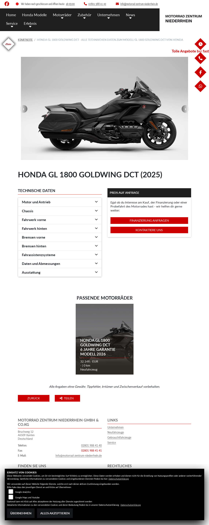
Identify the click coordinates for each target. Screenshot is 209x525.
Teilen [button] (67, 398)
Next (185, 109)
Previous (23, 109)
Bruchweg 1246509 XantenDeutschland (26, 435)
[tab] (60, 202)
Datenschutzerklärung (119, 479)
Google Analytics (23, 492)
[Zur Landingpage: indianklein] (8, 50)
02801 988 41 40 (91, 445)
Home (11, 15)
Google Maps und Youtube (27, 497)
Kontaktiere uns (149, 230)
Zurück (33, 398)
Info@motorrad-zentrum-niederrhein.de (79, 455)
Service (12, 23)
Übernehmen (20, 513)
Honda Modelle (34, 15)
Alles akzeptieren (55, 513)
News (130, 15)
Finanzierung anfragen (149, 220)
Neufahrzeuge (115, 432)
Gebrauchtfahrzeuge (119, 437)
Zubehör (84, 15)
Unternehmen (108, 15)
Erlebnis (30, 23)
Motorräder (62, 15)
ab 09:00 (70, 4)
